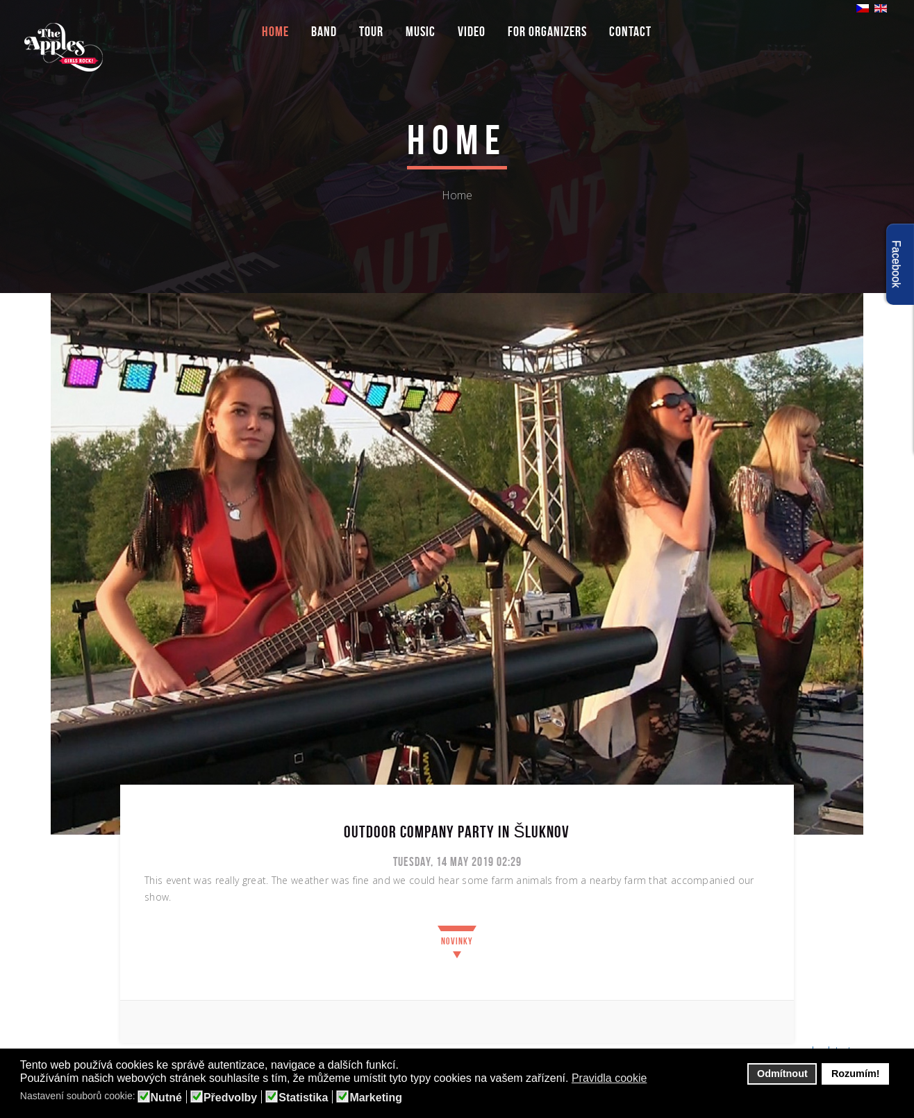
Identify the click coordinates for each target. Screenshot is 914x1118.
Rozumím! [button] (855, 1073)
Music (420, 31)
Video (471, 31)
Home (275, 31)
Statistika (303, 1097)
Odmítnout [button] (782, 1073)
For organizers (547, 31)
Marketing (375, 1097)
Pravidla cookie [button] (609, 1078)
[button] (656, 1079)
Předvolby (230, 1097)
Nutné (166, 1097)
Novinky (457, 940)
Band (324, 31)
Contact (630, 31)
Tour (371, 31)
